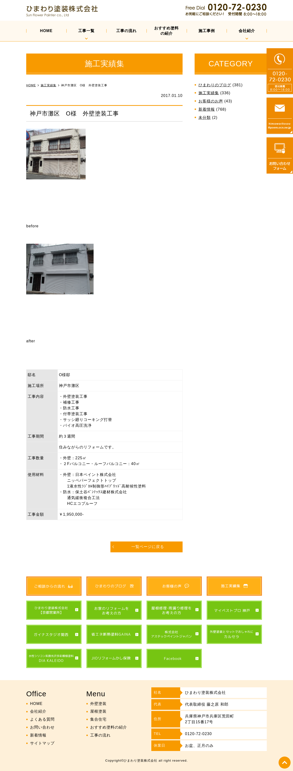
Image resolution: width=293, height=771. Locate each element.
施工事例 (206, 31)
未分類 (204, 117)
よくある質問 (42, 719)
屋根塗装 (98, 711)
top (285, 763)
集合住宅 (98, 719)
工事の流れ (126, 31)
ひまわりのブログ (214, 85)
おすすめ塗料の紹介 (166, 30)
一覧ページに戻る (147, 547)
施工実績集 (208, 93)
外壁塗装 (98, 704)
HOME (46, 31)
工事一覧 (86, 31)
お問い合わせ (42, 727)
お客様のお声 (210, 101)
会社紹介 (247, 31)
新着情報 (206, 109)
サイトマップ (42, 743)
